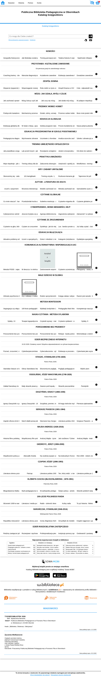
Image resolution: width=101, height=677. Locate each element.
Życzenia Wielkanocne (14, 635)
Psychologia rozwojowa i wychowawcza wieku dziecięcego (23, 551)
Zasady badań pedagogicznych (16, 545)
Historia (21, 3)
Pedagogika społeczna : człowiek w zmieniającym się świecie (24, 547)
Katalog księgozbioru (50, 26)
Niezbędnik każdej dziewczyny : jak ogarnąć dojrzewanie (51, 545)
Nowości (11, 3)
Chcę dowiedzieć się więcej (40, 675)
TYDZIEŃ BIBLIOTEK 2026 (15, 616)
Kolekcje (32, 40)
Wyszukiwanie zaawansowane (19, 40)
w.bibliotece (54, 590)
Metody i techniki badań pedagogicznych (18, 553)
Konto (39, 3)
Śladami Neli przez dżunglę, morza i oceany (77, 547)
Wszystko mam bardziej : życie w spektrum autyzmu (50, 547)
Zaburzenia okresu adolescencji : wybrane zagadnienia (80, 545)
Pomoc (30, 3)
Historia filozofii (12, 549)
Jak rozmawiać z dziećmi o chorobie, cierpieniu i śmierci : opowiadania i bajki (57, 551)
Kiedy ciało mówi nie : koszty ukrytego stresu (48, 553)
